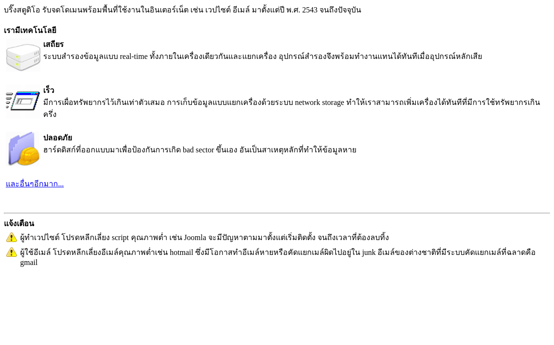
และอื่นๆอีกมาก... (35, 184)
